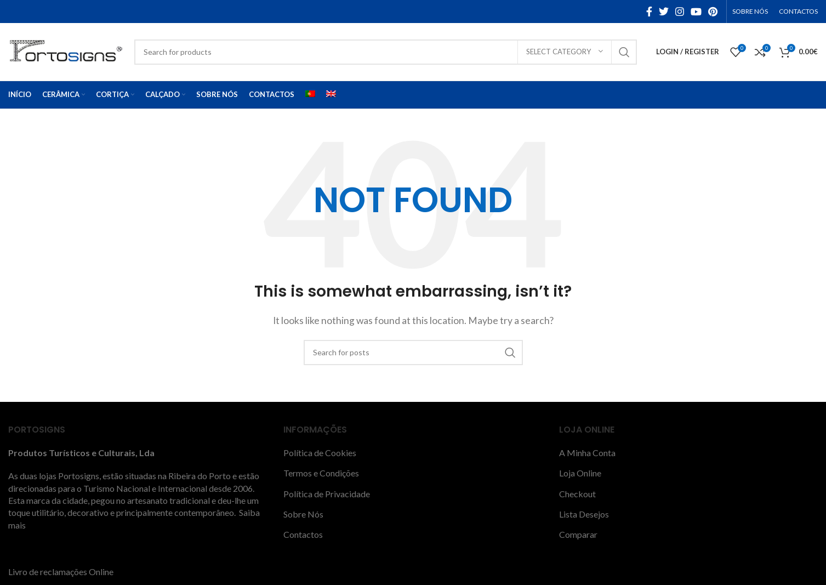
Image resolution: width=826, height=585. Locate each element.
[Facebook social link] (649, 11)
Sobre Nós (303, 514)
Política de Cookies (319, 452)
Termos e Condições (321, 473)
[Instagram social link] (679, 11)
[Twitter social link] (664, 11)
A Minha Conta (587, 452)
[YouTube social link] (696, 11)
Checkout (577, 494)
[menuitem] (310, 95)
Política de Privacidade (326, 494)
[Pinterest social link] (713, 11)
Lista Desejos (584, 514)
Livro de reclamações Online (60, 571)
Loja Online (580, 473)
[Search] (385, 52)
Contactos (303, 534)
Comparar (578, 534)
